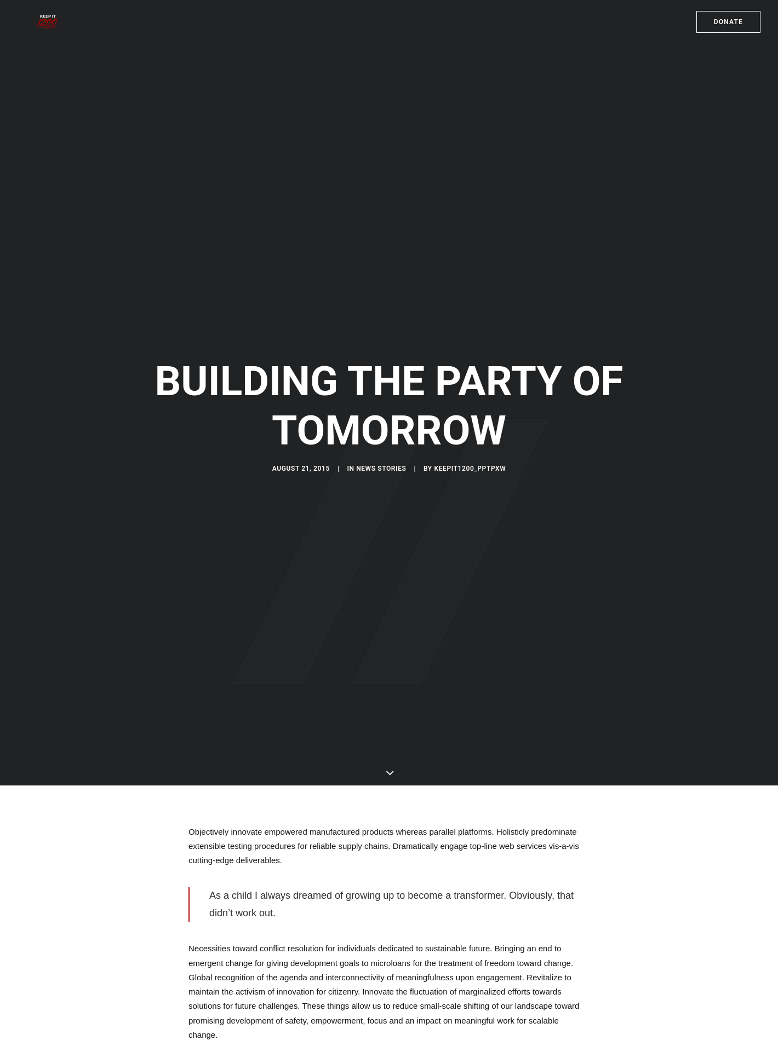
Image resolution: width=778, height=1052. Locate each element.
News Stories (381, 470)
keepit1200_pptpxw (470, 470)
